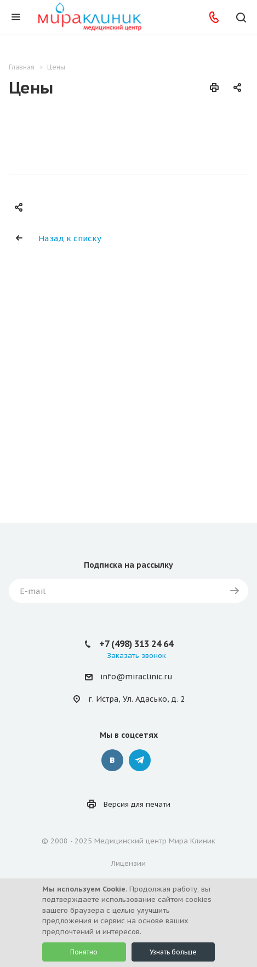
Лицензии (128, 863)
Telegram (140, 760)
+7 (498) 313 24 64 (136, 643)
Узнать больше (173, 952)
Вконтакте (112, 760)
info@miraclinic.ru (136, 676)
